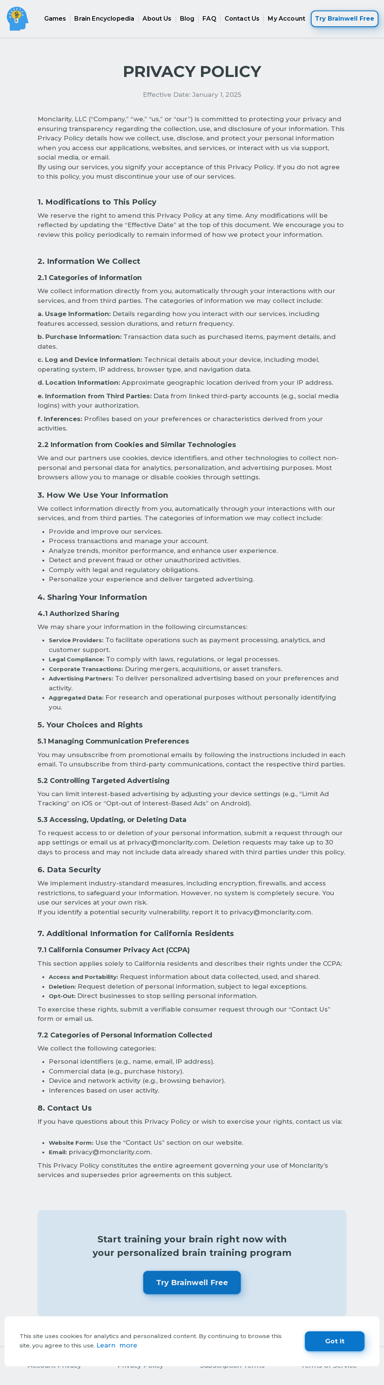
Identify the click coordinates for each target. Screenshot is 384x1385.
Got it (335, 1341)
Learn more (116, 1345)
